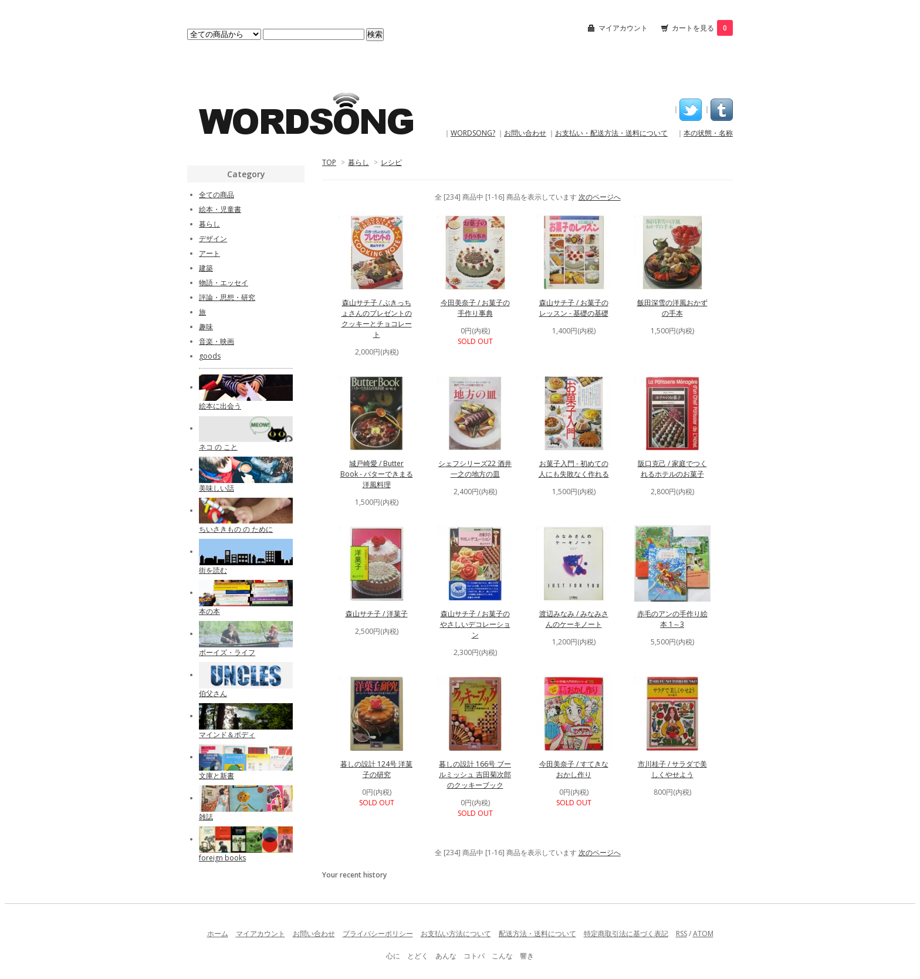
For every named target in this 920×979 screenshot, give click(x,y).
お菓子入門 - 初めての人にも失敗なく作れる (574, 468)
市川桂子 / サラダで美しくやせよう (672, 769)
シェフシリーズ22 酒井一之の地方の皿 (475, 468)
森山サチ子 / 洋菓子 (377, 614)
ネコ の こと (218, 447)
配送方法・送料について (537, 934)
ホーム (217, 934)
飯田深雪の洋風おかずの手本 (672, 308)
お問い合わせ (525, 133)
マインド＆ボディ (227, 735)
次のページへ (600, 197)
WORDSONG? (473, 133)
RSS (681, 934)
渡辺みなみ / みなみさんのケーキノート (573, 619)
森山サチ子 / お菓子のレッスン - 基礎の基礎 (573, 308)
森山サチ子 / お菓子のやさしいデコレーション (475, 624)
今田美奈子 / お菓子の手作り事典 (475, 308)
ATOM (703, 934)
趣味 (206, 327)
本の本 (209, 611)
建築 (206, 268)
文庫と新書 (216, 776)
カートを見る (702, 28)
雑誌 (206, 817)
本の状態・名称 (708, 133)
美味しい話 (216, 488)
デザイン (213, 239)
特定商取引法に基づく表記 (626, 934)
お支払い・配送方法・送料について (611, 133)
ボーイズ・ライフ (227, 652)
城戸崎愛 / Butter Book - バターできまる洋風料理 (376, 474)
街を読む (213, 570)
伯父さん (213, 693)
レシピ (391, 162)
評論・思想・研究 (227, 297)
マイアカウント (623, 28)
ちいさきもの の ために (236, 529)
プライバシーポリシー (378, 934)
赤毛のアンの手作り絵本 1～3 (672, 619)
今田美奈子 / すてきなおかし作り (573, 769)
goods (210, 356)
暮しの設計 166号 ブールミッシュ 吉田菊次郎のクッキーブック (475, 774)
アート (209, 253)
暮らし (358, 162)
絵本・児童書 (220, 209)
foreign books (222, 858)
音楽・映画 (216, 341)
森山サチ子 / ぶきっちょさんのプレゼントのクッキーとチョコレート (376, 318)
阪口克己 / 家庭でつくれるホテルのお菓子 (672, 468)
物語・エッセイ (223, 283)
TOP (329, 162)
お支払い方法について (456, 934)
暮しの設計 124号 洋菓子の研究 (376, 769)
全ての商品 (216, 195)
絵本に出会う (220, 406)
